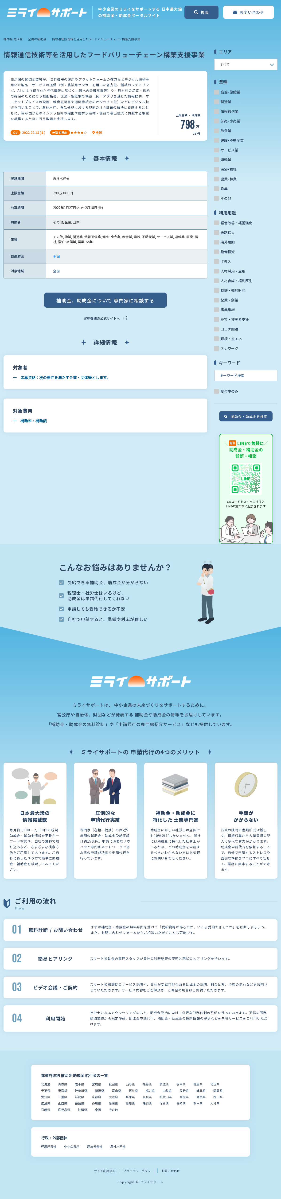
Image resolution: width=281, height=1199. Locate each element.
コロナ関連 (229, 328)
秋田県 (113, 1084)
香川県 (96, 1103)
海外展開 (228, 242)
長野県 (184, 1090)
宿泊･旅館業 (230, 92)
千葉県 (45, 1090)
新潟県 (99, 1090)
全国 (56, 256)
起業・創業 (229, 300)
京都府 (96, 1097)
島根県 (201, 1097)
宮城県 (96, 1084)
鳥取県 (184, 1097)
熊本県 (198, 1103)
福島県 (147, 1084)
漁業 (224, 188)
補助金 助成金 (13, 39)
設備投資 (228, 251)
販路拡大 (228, 232)
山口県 (62, 1103)
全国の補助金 (37, 39)
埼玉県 (214, 1084)
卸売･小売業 (230, 120)
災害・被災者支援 (235, 319)
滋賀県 (79, 1097)
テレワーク (229, 348)
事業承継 (228, 309)
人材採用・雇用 (233, 271)
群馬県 (198, 1084)
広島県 (45, 1103)
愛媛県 (113, 1103)
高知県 (130, 1103)
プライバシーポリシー (138, 1171)
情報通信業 (229, 111)
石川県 (133, 1090)
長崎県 (181, 1103)
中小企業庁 (71, 1146)
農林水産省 (117, 1146)
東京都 (62, 1090)
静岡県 (217, 1090)
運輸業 (226, 159)
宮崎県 (45, 1109)
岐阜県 (201, 1090)
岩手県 (79, 1084)
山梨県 (167, 1090)
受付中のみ (229, 391)
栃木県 (181, 1084)
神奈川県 (81, 1090)
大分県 (214, 1103)
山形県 (130, 1084)
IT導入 (226, 261)
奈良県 (147, 1097)
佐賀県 (164, 1103)
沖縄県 (82, 1109)
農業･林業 (229, 178)
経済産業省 (48, 1146)
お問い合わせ (170, 1171)
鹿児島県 (64, 1109)
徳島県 (79, 1103)
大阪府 (113, 1097)
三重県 (62, 1097)
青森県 (62, 1084)
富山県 (116, 1090)
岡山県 (217, 1097)
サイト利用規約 (104, 1171)
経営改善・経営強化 (236, 222)
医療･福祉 (229, 169)
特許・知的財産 (233, 290)
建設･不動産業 (232, 140)
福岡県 (147, 1103)
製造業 (226, 101)
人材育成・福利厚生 (236, 280)
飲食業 (226, 130)
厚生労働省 (94, 1146)
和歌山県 (166, 1097)
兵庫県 (130, 1097)
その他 (226, 198)
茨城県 (164, 1084)
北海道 (45, 1084)
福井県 (150, 1090)
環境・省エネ (231, 338)
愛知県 (45, 1097)
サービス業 (229, 149)
